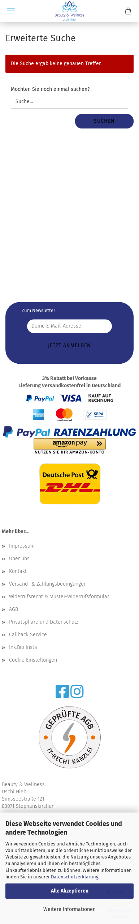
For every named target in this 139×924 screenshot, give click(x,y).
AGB (13, 609)
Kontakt (18, 571)
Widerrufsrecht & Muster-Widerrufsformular (59, 597)
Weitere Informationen (69, 909)
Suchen (104, 121)
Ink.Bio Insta (23, 647)
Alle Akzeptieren (69, 891)
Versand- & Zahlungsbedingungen (48, 584)
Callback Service (28, 635)
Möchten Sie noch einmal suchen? (50, 89)
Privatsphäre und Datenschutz (43, 622)
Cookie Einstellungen (33, 660)
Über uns (19, 559)
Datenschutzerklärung (75, 876)
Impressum (22, 546)
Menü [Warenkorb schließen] (11, 10)
